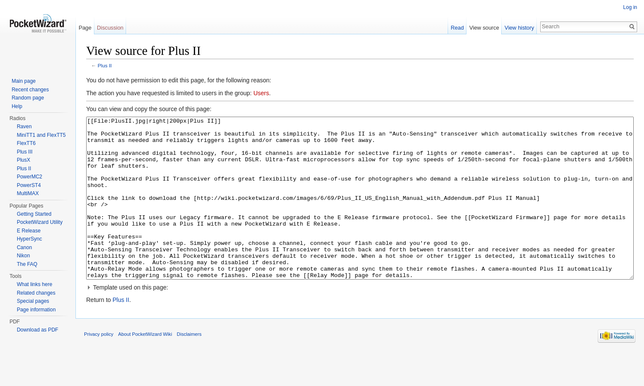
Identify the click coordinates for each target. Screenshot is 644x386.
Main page (24, 81)
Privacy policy (98, 366)
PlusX (23, 160)
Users (261, 93)
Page (84, 27)
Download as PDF (37, 330)
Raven (24, 127)
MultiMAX (28, 193)
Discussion (110, 27)
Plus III (25, 152)
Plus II (105, 65)
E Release (28, 231)
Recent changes (30, 90)
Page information (36, 310)
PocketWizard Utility (40, 222)
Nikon (23, 256)
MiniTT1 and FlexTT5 (41, 135)
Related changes (36, 293)
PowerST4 (29, 185)
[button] (360, 319)
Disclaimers (189, 366)
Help (17, 106)
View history (519, 27)
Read (457, 27)
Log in (630, 7)
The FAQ (27, 264)
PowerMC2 (29, 177)
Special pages (33, 301)
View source (484, 27)
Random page (28, 98)
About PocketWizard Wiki (145, 366)
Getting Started (34, 214)
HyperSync (29, 239)
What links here (34, 284)
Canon (24, 247)
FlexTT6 (26, 143)
